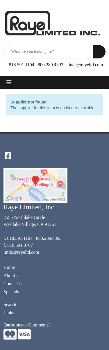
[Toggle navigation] (9, 82)
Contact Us (13, 283)
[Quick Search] (48, 51)
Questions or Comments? (27, 324)
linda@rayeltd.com (85, 64)
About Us (12, 275)
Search (9, 304)
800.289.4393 (50, 64)
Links (8, 312)
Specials (11, 291)
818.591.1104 (21, 64)
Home (9, 267)
